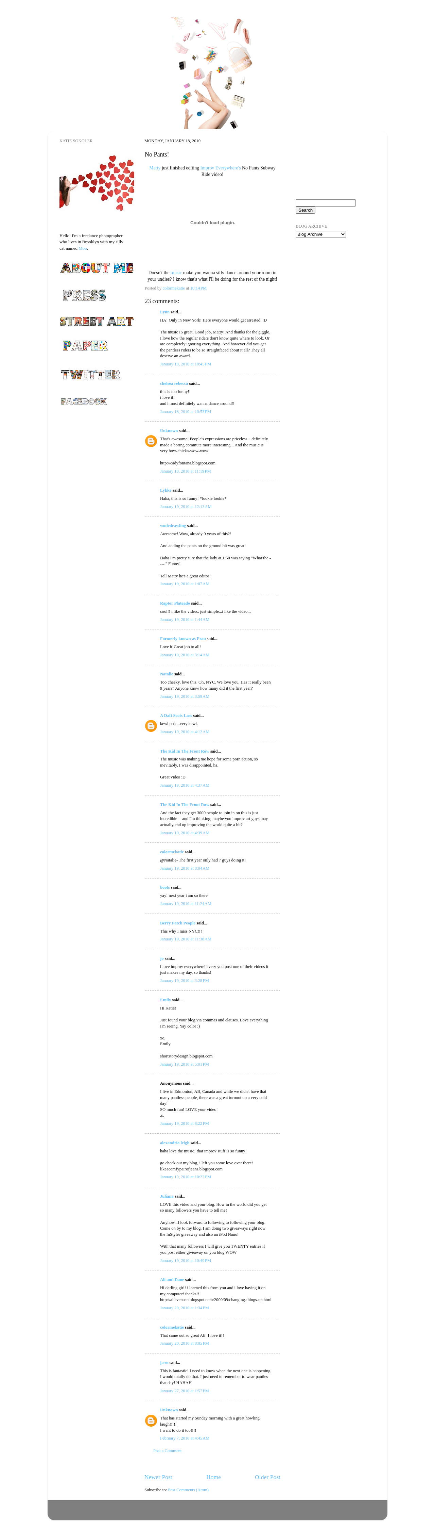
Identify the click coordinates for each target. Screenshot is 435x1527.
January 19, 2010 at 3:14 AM (184, 655)
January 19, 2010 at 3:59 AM (184, 696)
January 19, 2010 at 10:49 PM (185, 1260)
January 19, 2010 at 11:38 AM (185, 939)
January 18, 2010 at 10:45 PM (185, 364)
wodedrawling (173, 525)
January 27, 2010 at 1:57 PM (184, 1391)
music (176, 272)
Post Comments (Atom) (188, 1490)
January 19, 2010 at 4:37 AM (184, 785)
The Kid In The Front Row (184, 751)
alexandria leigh (174, 1142)
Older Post (267, 1477)
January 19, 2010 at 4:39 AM (184, 833)
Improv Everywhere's (221, 167)
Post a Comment (167, 1450)
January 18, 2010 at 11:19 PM (185, 471)
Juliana (167, 1196)
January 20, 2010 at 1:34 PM (184, 1308)
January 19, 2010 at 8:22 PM (184, 1123)
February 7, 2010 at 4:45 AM (184, 1438)
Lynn (165, 312)
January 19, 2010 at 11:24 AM (185, 903)
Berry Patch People (177, 923)
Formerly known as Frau (183, 638)
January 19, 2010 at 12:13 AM (186, 506)
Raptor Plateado (175, 603)
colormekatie (172, 852)
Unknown (169, 430)
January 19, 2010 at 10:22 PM (185, 1177)
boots (165, 887)
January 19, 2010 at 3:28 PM (184, 980)
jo (162, 958)
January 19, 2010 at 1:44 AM (184, 619)
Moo (83, 248)
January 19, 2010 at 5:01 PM (184, 1064)
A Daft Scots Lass (176, 715)
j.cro (164, 1362)
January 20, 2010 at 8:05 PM (184, 1343)
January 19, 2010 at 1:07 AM (184, 583)
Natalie (166, 674)
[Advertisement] (330, 282)
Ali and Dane (172, 1279)
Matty (154, 167)
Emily (165, 1000)
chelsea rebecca (174, 383)
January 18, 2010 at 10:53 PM (185, 411)
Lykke (166, 490)
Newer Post (158, 1477)
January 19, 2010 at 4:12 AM (184, 731)
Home (213, 1477)
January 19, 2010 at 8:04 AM (184, 868)
